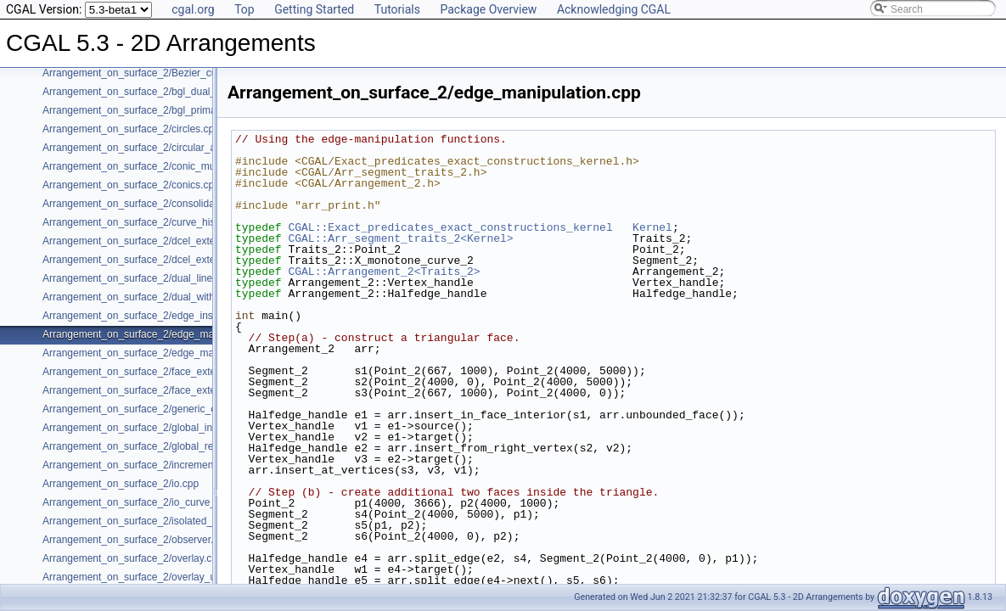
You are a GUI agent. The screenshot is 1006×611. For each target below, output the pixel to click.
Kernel (652, 227)
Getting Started (314, 9)
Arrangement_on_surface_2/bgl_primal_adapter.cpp (160, 110)
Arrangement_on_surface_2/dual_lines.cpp (139, 278)
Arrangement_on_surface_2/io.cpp (120, 484)
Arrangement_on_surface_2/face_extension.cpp (151, 372)
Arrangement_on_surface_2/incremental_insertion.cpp (165, 465)
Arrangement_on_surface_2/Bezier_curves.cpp (149, 73)
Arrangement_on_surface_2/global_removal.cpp (151, 446)
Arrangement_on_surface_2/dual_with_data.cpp (151, 297)
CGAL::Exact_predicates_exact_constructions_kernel (450, 227)
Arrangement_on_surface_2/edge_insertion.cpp (150, 316)
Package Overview (488, 9)
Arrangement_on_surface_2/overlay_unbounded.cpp (161, 577)
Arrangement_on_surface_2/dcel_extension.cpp (150, 241)
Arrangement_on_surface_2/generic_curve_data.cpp (161, 409)
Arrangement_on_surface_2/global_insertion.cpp (152, 428)
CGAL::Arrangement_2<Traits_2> (384, 271)
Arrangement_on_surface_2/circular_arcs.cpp (145, 148)
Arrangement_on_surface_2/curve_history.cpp (146, 222)
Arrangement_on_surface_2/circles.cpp (131, 129)
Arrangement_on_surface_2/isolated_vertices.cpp (154, 521)
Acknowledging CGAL (614, 9)
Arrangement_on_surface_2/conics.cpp (131, 185)
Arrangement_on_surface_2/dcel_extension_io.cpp (157, 260)
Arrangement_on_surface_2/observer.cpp (136, 540)
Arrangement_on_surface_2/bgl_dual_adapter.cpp (155, 92)
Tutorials (397, 9)
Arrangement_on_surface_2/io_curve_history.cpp (153, 502)
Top (244, 9)
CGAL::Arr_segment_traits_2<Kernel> (400, 238)
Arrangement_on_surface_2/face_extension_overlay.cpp (169, 390)
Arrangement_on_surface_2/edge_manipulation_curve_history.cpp (192, 353)
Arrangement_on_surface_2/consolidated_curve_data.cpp (173, 204)
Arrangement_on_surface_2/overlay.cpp (132, 558)
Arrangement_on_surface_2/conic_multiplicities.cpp (158, 166)
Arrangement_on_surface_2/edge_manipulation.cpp (159, 334)
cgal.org (192, 9)
